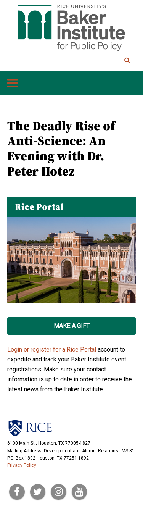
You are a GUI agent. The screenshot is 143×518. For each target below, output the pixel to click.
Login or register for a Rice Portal (51, 349)
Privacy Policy (21, 465)
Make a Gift (72, 325)
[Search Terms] (101, 60)
